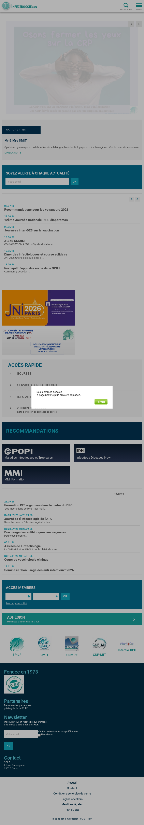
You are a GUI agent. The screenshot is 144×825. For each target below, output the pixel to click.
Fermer (101, 401)
